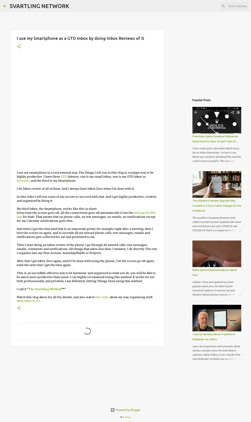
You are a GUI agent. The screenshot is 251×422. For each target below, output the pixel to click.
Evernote (23, 180)
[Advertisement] (87, 80)
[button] (19, 46)
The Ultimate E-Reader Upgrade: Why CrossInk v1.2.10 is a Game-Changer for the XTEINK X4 (216, 205)
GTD (64, 176)
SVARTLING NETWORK (39, 6)
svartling (127, 417)
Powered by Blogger (125, 410)
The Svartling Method (45, 289)
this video (102, 297)
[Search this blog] (230, 6)
